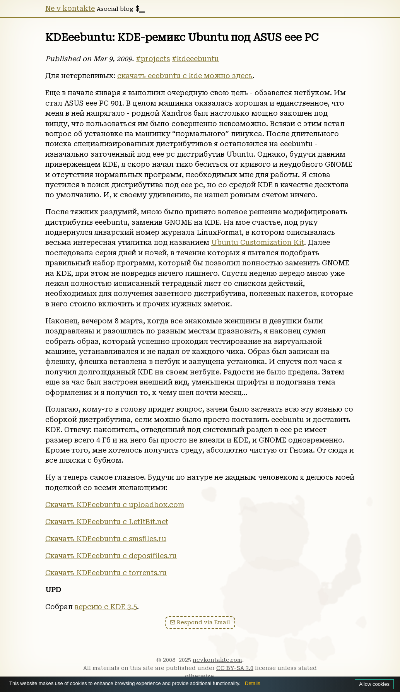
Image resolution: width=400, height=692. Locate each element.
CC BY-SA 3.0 (234, 668)
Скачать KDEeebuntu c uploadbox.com (114, 505)
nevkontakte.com (217, 660)
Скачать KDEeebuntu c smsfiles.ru (105, 539)
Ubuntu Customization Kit (257, 242)
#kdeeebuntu (195, 59)
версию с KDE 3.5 (106, 607)
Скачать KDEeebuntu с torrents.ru (106, 573)
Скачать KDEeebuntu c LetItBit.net (106, 522)
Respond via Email (200, 623)
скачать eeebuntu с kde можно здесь (185, 76)
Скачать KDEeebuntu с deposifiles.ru (111, 556)
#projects (153, 59)
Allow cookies (374, 684)
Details (252, 683)
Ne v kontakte (70, 8)
